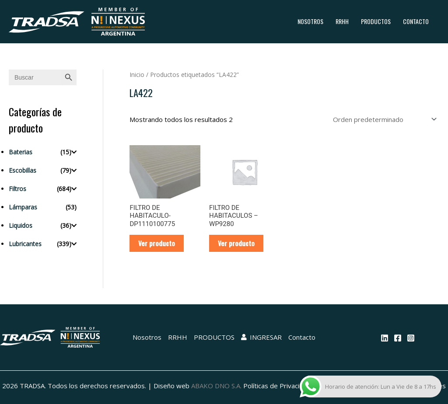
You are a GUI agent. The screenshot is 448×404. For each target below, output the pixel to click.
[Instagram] (411, 338)
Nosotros (310, 21)
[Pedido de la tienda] (383, 119)
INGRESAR (261, 337)
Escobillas (22, 170)
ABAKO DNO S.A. (216, 385)
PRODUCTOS (376, 21)
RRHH (342, 21)
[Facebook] (398, 338)
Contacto (416, 21)
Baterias (20, 152)
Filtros (17, 189)
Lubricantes (25, 244)
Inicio (137, 74)
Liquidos (20, 225)
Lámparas (23, 207)
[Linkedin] (384, 338)
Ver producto (156, 243)
